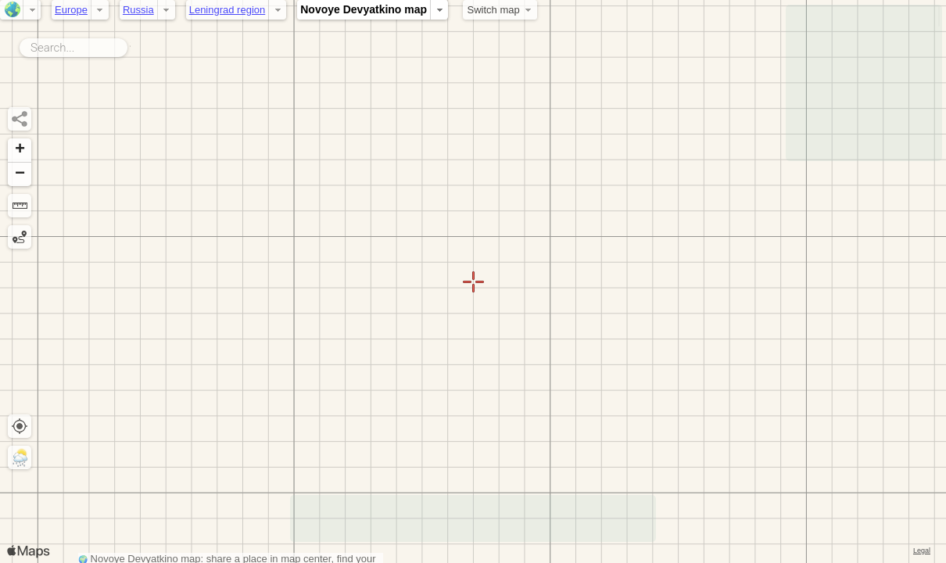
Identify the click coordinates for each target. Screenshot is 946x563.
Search (130, 44)
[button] (19, 150)
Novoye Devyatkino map (363, 9)
